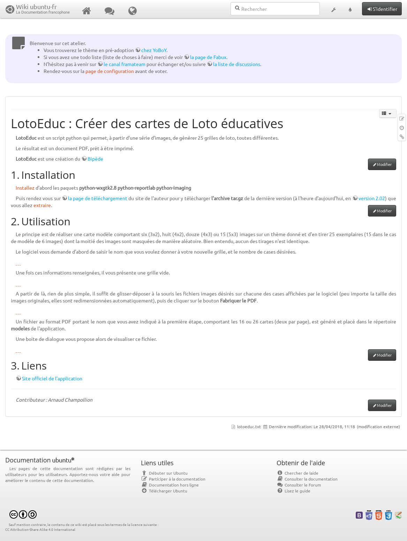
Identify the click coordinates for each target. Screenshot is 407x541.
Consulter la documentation (307, 479)
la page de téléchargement (98, 198)
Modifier (384, 164)
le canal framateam (124, 64)
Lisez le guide (293, 491)
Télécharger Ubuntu (164, 491)
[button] (333, 9)
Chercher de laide (297, 473)
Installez (25, 187)
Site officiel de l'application (52, 378)
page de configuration (109, 71)
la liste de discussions (236, 64)
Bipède (95, 158)
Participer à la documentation (173, 479)
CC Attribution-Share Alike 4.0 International (40, 529)
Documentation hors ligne (170, 485)
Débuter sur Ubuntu (164, 473)
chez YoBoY (153, 50)
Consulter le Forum (299, 485)
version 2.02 (372, 198)
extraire (42, 205)
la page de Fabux (208, 57)
